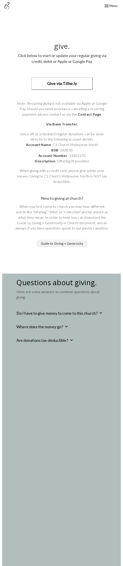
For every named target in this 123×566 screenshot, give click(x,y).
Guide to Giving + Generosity (62, 243)
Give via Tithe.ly (62, 83)
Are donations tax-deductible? (45, 340)
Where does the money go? (42, 326)
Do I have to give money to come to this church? (59, 313)
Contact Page (89, 114)
